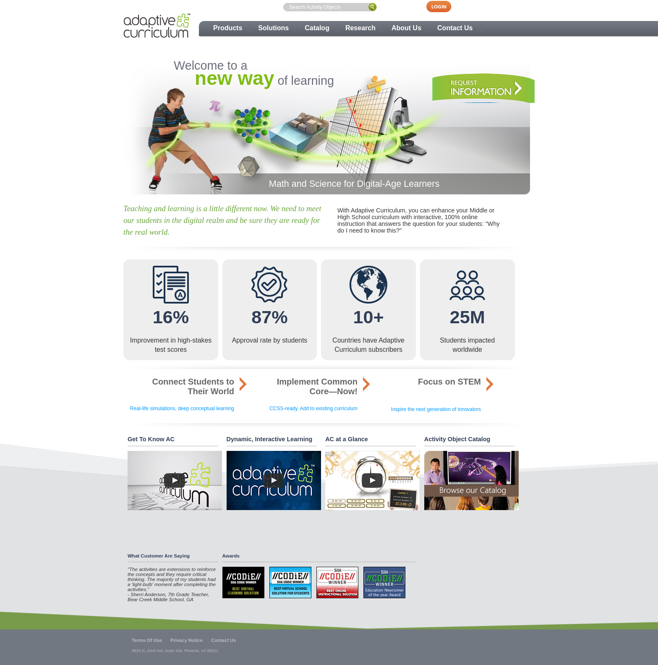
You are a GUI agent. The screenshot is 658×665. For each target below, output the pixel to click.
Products (227, 27)
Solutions (273, 27)
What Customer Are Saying (159, 555)
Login (443, 6)
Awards (231, 555)
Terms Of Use (147, 640)
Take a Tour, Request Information (482, 88)
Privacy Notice (186, 640)
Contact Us (455, 27)
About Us (406, 27)
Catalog (317, 27)
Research (360, 27)
